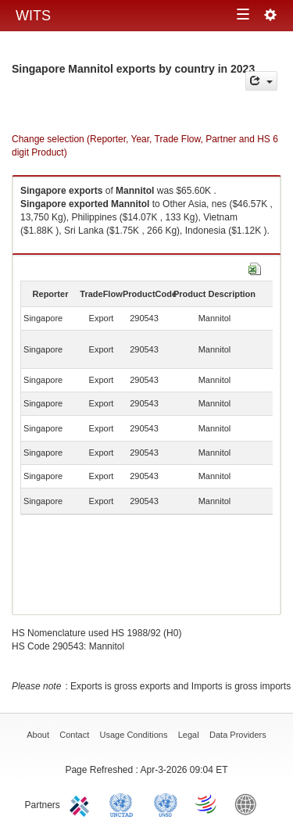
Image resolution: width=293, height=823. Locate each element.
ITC (82, 803)
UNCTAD (124, 803)
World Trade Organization (207, 803)
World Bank (249, 803)
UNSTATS (165, 803)
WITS (33, 15)
